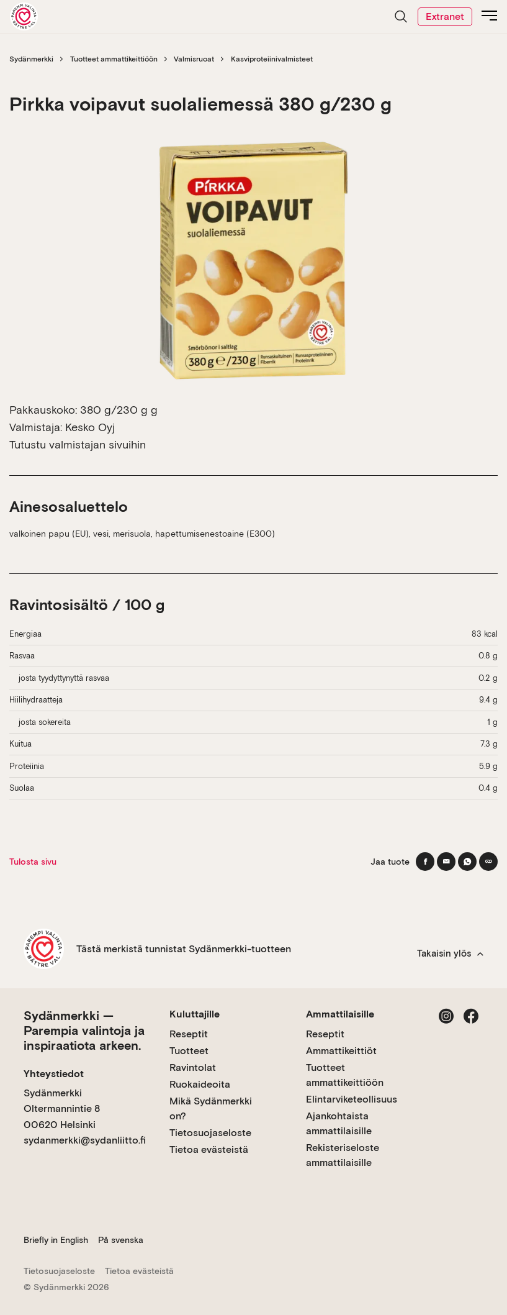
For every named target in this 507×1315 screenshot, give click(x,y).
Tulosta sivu (32, 862)
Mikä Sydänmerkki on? (210, 1108)
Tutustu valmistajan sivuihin (77, 444)
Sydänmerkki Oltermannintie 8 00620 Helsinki (62, 1109)
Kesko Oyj (90, 427)
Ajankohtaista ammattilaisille (339, 1123)
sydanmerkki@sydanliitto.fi (85, 1140)
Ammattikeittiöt (341, 1051)
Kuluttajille (194, 1014)
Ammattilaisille (340, 1014)
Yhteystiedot (54, 1074)
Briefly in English (56, 1240)
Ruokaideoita (199, 1084)
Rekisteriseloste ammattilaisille (342, 1155)
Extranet (445, 16)
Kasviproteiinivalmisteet (272, 59)
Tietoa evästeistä (208, 1149)
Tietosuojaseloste (210, 1133)
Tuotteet (189, 1051)
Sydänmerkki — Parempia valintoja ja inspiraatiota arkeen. (84, 1030)
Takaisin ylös (450, 953)
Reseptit (188, 1034)
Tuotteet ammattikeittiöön (114, 59)
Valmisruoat (194, 59)
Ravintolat (192, 1067)
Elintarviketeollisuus (351, 1099)
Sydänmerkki (31, 59)
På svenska (120, 1240)
